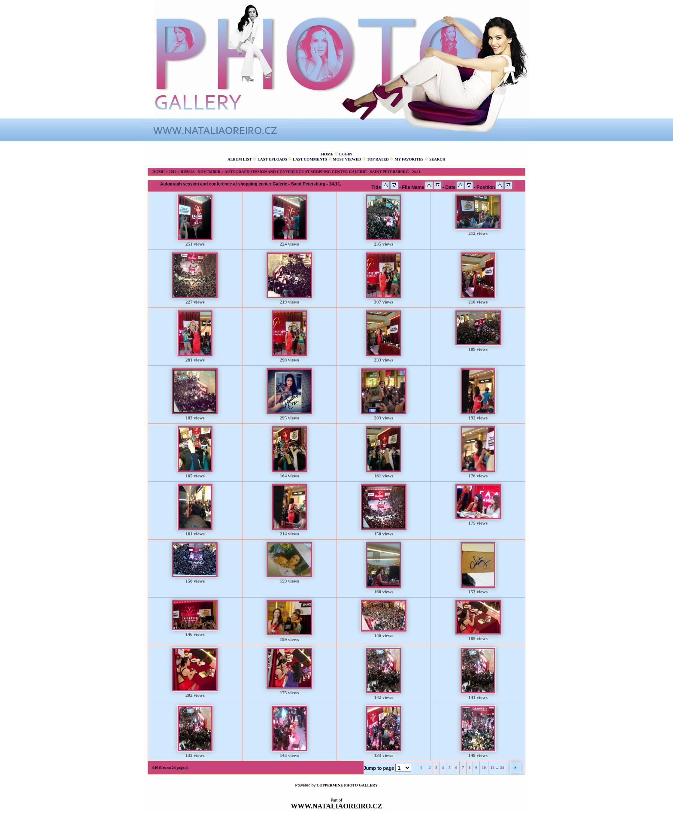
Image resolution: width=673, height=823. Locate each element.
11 (492, 767)
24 (502, 767)
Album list (239, 159)
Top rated (378, 159)
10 (484, 767)
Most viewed (347, 159)
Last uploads (272, 159)
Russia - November (201, 172)
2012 (172, 172)
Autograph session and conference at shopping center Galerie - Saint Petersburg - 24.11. (322, 172)
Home (327, 154)
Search (437, 159)
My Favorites (408, 159)
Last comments (310, 159)
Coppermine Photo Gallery (347, 785)
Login (345, 154)
